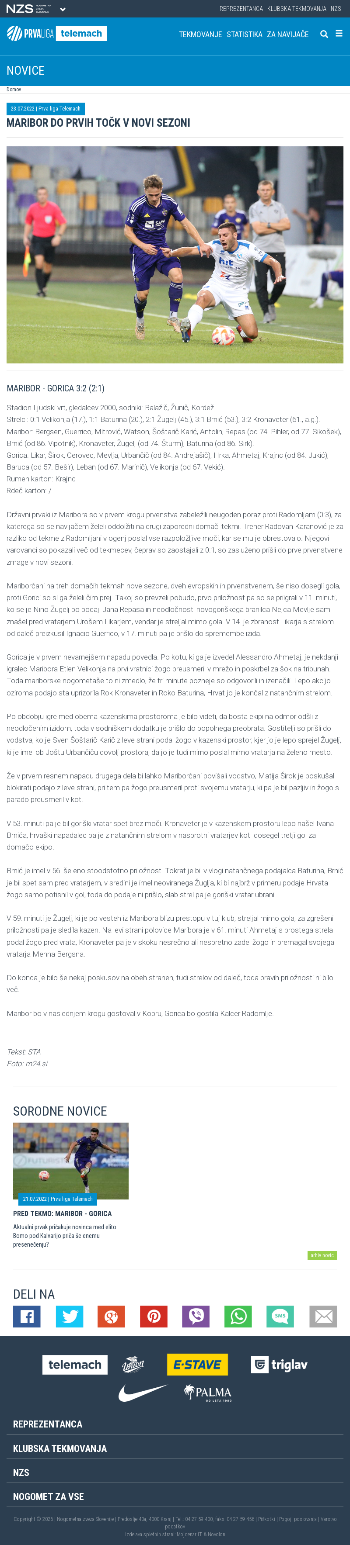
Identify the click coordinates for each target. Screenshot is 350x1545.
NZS (336, 8)
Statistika (244, 34)
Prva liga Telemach (59, 108)
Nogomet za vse (48, 1496)
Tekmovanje (200, 34)
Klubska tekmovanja (296, 8)
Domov (14, 89)
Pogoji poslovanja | (300, 1519)
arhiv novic (322, 1255)
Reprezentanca (241, 8)
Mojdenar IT (189, 1534)
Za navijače (288, 34)
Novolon (216, 1534)
